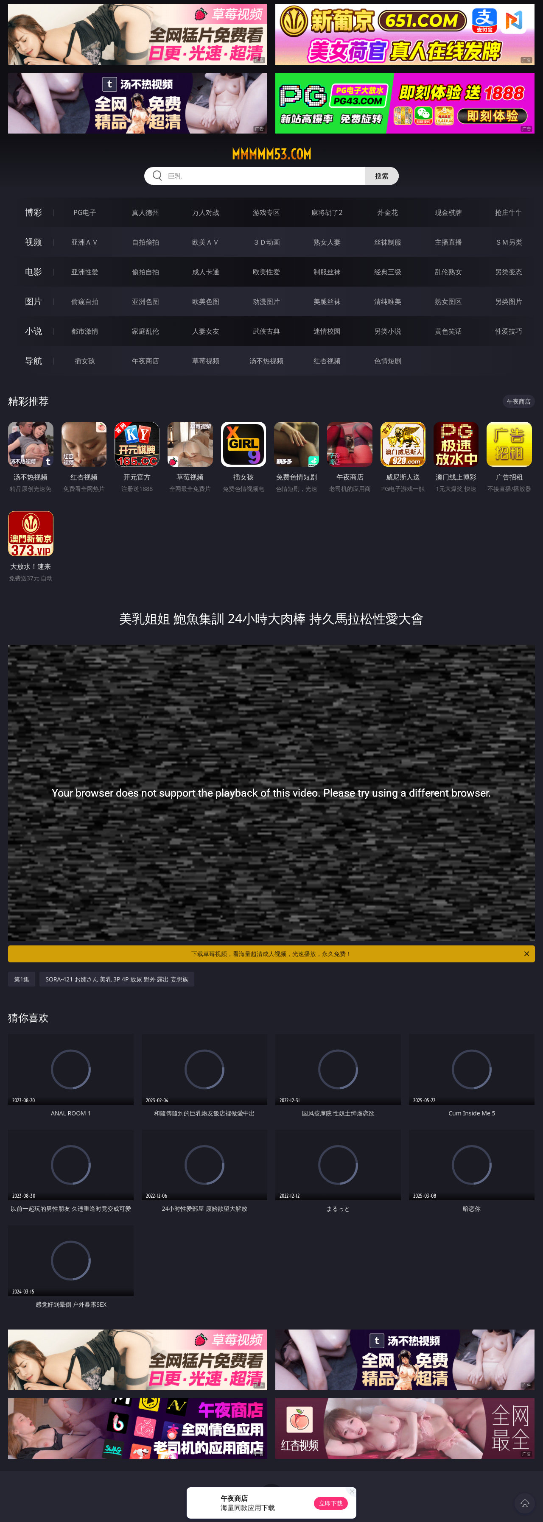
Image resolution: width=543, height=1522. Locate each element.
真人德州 (145, 212)
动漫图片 (266, 301)
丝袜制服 (387, 242)
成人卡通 (205, 271)
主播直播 (448, 242)
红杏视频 (327, 360)
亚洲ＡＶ (84, 242)
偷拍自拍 (145, 271)
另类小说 (387, 331)
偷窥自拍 (84, 301)
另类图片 (508, 301)
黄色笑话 (448, 331)
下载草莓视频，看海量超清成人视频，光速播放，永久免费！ (361, 954)
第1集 (21, 979)
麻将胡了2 (326, 212)
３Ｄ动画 (266, 242)
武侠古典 (266, 331)
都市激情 (84, 331)
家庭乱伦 (145, 331)
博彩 (33, 212)
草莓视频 (205, 360)
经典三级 (387, 271)
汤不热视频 (266, 360)
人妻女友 (205, 331)
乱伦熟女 (448, 271)
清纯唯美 (387, 301)
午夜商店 (145, 360)
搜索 (382, 176)
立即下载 (331, 1503)
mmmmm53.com (271, 154)
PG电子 (84, 212)
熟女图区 (448, 301)
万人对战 (205, 212)
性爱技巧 (508, 331)
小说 (33, 331)
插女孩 (85, 360)
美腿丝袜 (327, 301)
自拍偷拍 (145, 242)
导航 (33, 360)
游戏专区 (266, 212)
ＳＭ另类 (508, 242)
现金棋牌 (448, 212)
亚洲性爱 (84, 271)
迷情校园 (327, 331)
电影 (33, 271)
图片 (33, 301)
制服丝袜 (327, 271)
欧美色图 (205, 301)
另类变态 (508, 271)
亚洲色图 (145, 301)
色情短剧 (387, 360)
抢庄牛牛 (508, 212)
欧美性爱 (266, 271)
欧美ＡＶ (205, 242)
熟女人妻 (327, 242)
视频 (33, 242)
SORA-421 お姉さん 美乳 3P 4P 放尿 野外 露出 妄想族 (116, 979)
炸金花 (388, 212)
